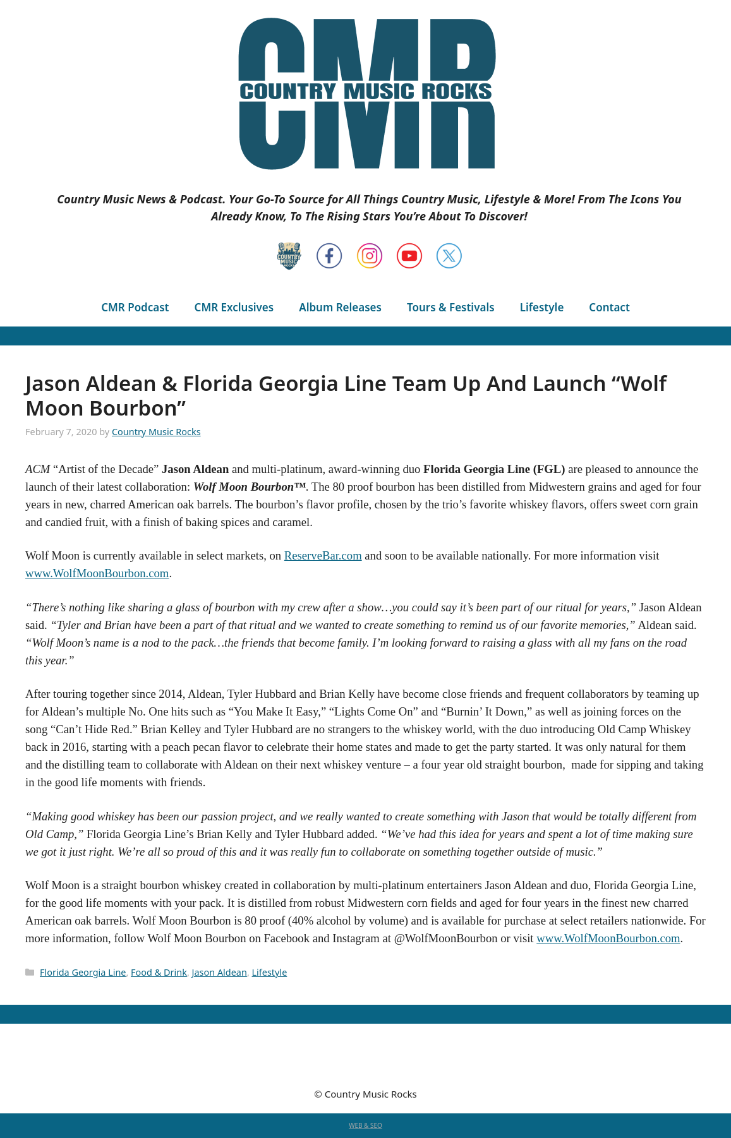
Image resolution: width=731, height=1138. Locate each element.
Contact (609, 307)
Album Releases (340, 307)
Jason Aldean (219, 972)
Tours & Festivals (451, 307)
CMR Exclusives (234, 307)
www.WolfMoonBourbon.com (97, 573)
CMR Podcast (135, 307)
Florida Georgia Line (83, 972)
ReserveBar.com (323, 555)
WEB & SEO (365, 1125)
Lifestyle (542, 307)
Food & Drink (159, 972)
